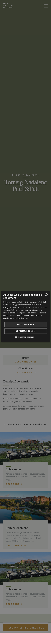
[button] (25, 337)
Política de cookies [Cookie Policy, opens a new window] (22, 318)
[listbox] (46, 294)
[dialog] (25, 316)
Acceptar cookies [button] (25, 324)
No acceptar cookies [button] (25, 331)
